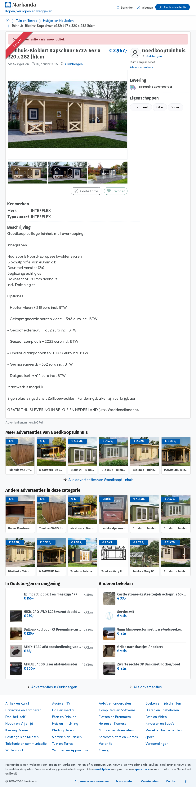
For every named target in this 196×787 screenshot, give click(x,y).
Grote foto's (86, 191)
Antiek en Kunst (17, 703)
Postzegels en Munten (22, 737)
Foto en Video (156, 717)
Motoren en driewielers (116, 730)
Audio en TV (61, 703)
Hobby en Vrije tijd (19, 723)
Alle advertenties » (141, 67)
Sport (149, 737)
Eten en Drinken (64, 717)
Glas (159, 107)
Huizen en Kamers (112, 723)
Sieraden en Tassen (67, 737)
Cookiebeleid (150, 781)
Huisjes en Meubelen (58, 21)
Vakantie (106, 744)
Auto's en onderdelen (115, 703)
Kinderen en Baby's (159, 723)
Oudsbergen (74, 64)
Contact (172, 781)
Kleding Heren (63, 730)
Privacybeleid (124, 781)
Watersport (14, 750)
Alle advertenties (147, 687)
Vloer (175, 107)
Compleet (140, 107)
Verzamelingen (156, 744)
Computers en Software (117, 710)
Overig (104, 750)
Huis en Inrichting (65, 723)
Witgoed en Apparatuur (70, 750)
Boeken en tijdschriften (163, 703)
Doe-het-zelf (15, 717)
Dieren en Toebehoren (162, 710)
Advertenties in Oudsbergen (54, 687)
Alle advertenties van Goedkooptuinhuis (100, 479)
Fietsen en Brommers (115, 717)
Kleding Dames (17, 730)
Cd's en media (63, 710)
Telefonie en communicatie (26, 744)
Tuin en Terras (26, 21)
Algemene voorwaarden (91, 781)
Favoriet (116, 191)
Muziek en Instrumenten (163, 730)
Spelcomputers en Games (118, 737)
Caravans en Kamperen (23, 710)
